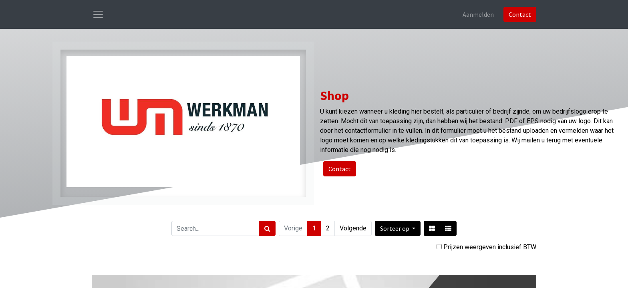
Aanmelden (478, 14)
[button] (398, 228)
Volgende (353, 228)
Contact (520, 14)
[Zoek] (267, 228)
